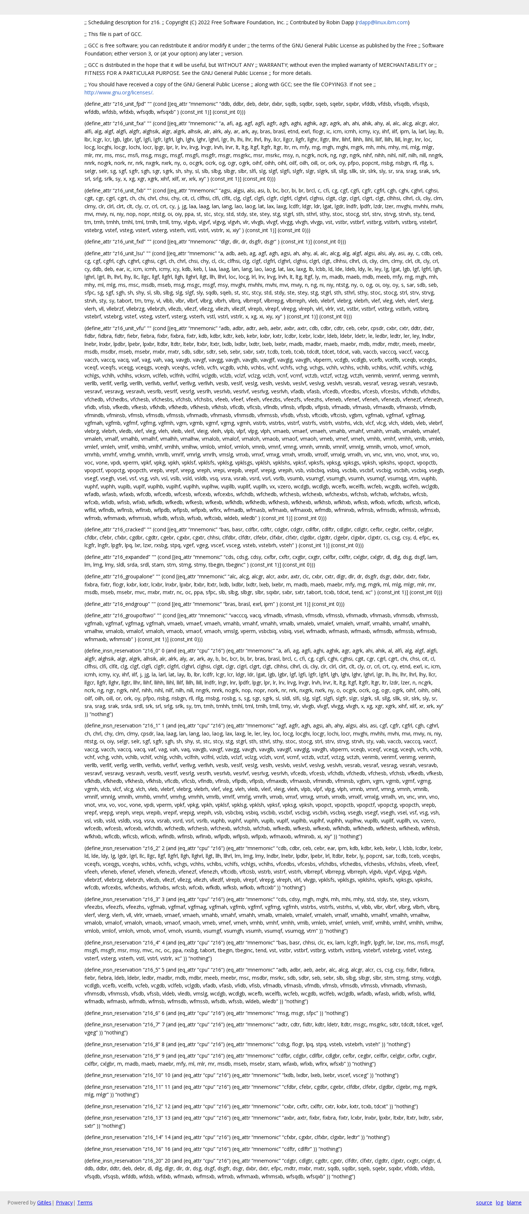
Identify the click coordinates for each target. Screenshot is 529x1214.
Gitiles (44, 1202)
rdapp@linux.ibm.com (382, 22)
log (499, 1202)
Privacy (64, 1202)
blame (514, 1202)
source (484, 1202)
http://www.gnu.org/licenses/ (118, 92)
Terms (85, 1202)
